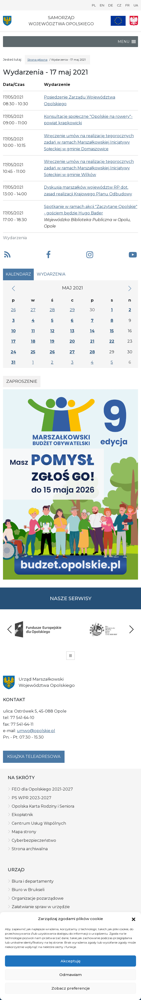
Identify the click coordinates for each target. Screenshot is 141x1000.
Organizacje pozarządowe (38, 898)
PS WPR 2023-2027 (31, 797)
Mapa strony (24, 831)
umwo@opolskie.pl (36, 730)
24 (13, 352)
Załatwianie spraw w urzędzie (41, 906)
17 (13, 341)
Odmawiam (70, 974)
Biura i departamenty (33, 881)
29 (72, 310)
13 (72, 331)
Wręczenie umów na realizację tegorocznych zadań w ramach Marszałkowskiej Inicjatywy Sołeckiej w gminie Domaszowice (89, 142)
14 (92, 331)
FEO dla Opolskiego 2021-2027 (42, 789)
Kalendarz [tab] (18, 274)
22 (111, 341)
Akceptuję (70, 961)
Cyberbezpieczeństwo (34, 840)
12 (52, 331)
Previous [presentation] (9, 629)
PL (94, 5)
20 (72, 341)
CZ (119, 5)
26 (13, 310)
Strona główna (37, 59)
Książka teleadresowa (33, 756)
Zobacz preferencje (70, 988)
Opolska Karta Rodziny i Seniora (43, 806)
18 (33, 341)
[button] (133, 919)
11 (33, 331)
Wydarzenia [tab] (51, 274)
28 (52, 310)
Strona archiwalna (30, 848)
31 (13, 362)
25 (33, 352)
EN (102, 5)
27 (33, 310)
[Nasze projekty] (118, 21)
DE (110, 5)
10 (13, 331)
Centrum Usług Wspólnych (39, 823)
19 (52, 341)
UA (136, 5)
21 (92, 341)
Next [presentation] (131, 629)
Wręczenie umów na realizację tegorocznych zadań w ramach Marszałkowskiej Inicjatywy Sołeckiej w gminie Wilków (89, 168)
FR (127, 5)
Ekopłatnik (22, 814)
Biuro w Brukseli (28, 889)
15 (112, 331)
